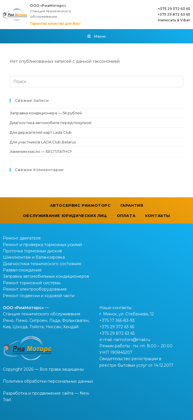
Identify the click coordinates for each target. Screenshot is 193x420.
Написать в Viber (174, 20)
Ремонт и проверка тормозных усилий (42, 244)
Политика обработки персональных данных (48, 381)
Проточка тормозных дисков (32, 250)
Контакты (157, 215)
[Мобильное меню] (96, 36)
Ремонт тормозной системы (32, 282)
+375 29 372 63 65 (174, 9)
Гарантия (131, 205)
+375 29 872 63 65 (174, 14)
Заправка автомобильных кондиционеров (46, 276)
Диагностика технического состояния (42, 263)
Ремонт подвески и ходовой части (39, 295)
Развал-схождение (22, 270)
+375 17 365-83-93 (117, 320)
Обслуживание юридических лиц (65, 215)
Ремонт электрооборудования (35, 289)
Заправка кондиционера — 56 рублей (46, 113)
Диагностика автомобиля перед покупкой (50, 122)
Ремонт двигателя (22, 238)
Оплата (126, 215)
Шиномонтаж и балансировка (34, 257)
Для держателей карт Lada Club (41, 132)
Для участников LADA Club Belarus (43, 142)
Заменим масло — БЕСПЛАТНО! (41, 151)
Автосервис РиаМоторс (80, 205)
